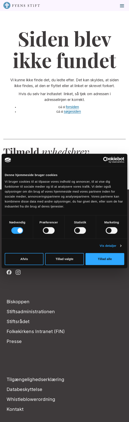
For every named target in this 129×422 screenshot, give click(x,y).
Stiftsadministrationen (31, 311)
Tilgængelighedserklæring (35, 379)
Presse (14, 341)
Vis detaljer (108, 245)
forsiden (72, 107)
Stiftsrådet (18, 321)
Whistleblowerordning (31, 399)
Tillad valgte (64, 259)
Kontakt (15, 409)
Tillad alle (105, 259)
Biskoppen (18, 301)
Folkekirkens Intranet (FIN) (36, 331)
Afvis (24, 259)
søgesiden (72, 111)
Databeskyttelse (24, 389)
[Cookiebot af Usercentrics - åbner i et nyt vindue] (106, 160)
